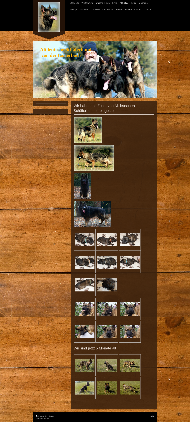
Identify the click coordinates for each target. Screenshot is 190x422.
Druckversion (42, 416)
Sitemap (51, 416)
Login (152, 416)
